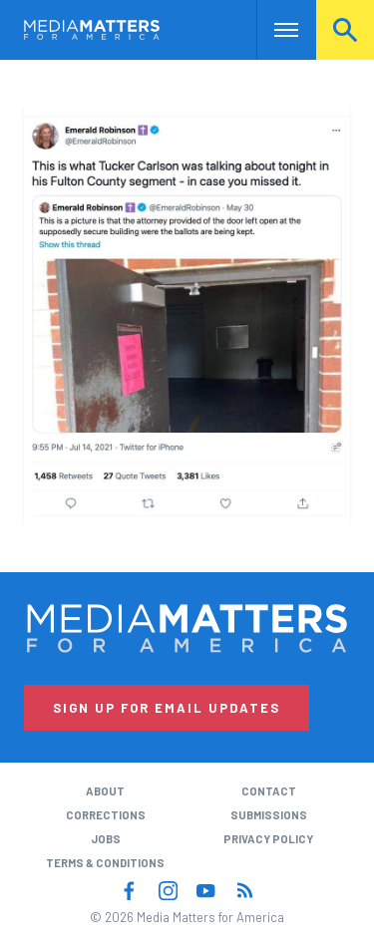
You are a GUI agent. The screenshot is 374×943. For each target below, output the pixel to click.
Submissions (268, 814)
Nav (271, 29)
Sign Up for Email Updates (166, 708)
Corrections (106, 814)
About (105, 791)
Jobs (106, 838)
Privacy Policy (268, 838)
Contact (268, 791)
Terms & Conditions (105, 862)
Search (345, 29)
